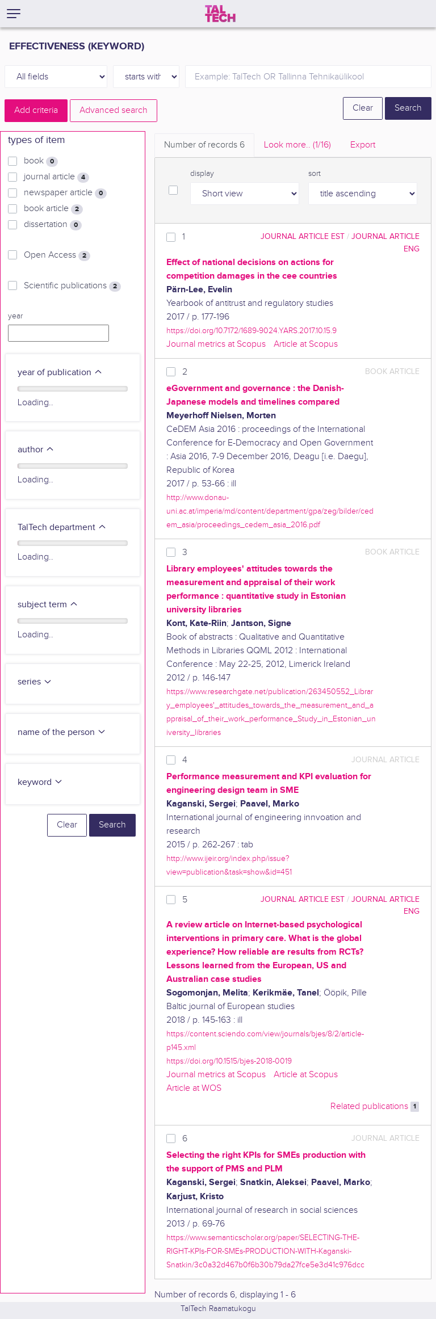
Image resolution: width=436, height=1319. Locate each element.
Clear (363, 108)
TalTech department (62, 527)
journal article (56, 177)
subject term (48, 604)
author (36, 449)
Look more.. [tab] (297, 145)
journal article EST (303, 236)
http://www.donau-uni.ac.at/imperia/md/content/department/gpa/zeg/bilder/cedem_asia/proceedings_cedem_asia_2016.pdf (270, 511)
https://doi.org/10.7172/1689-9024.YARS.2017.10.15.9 (251, 330)
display (202, 173)
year (15, 316)
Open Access (57, 255)
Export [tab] (362, 145)
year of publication (60, 372)
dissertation (53, 224)
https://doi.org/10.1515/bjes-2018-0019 (229, 1061)
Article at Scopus (306, 344)
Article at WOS (193, 1088)
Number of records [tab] (204, 145)
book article (53, 209)
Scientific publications (72, 286)
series (35, 682)
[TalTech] (220, 14)
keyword (40, 782)
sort (314, 173)
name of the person (62, 732)
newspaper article (65, 193)
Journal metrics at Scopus (216, 344)
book (41, 161)
